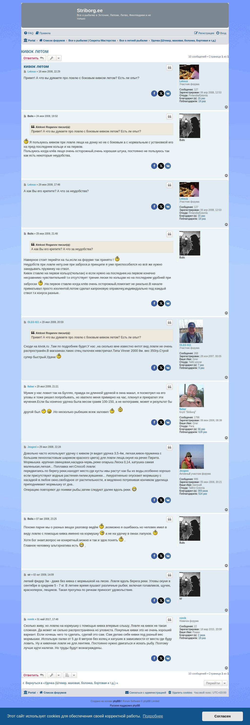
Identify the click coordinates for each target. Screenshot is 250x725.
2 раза (201, 635)
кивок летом (35, 51)
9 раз (201, 368)
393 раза (203, 491)
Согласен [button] (222, 716)
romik (182, 618)
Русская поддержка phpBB (125, 705)
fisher (182, 409)
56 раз (201, 429)
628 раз (202, 432)
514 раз (202, 493)
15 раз (201, 98)
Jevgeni (183, 471)
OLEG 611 (185, 345)
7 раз (201, 365)
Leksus (183, 81)
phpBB (116, 701)
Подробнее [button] (153, 716)
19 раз (202, 101)
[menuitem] (28, 33)
